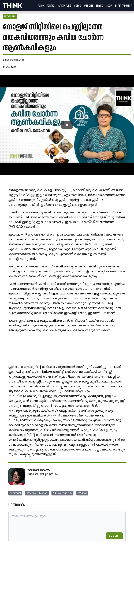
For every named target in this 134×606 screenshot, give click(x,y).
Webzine (88, 5)
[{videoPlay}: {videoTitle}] (67, 125)
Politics (51, 5)
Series (99, 5)
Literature (64, 5)
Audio (41, 5)
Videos (77, 5)
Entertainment (123, 5)
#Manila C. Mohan (36, 493)
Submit (114, 535)
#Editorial (15, 493)
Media (109, 5)
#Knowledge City (62, 493)
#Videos (82, 493)
